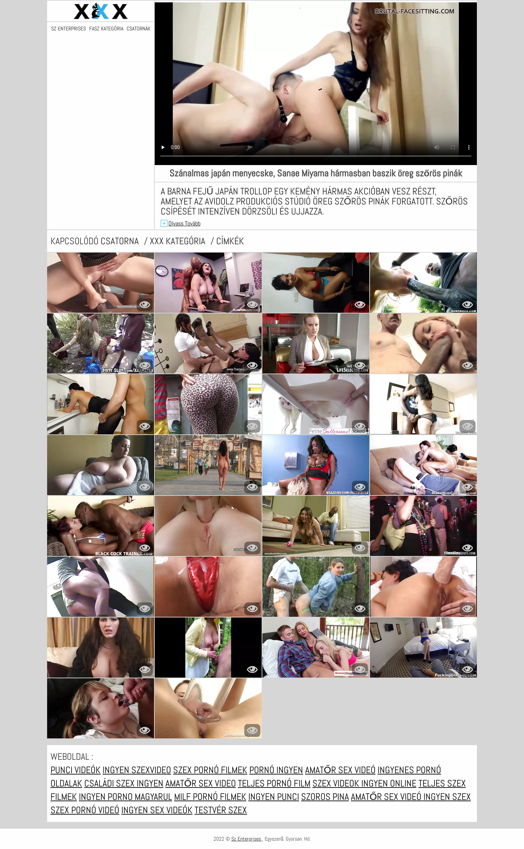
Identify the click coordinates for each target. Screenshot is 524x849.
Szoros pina (325, 797)
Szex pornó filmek (210, 770)
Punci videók (75, 770)
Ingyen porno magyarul (125, 797)
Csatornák (138, 28)
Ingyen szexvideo (137, 770)
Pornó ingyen (276, 770)
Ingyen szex (447, 797)
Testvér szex (220, 810)
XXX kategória (178, 241)
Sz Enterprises (68, 28)
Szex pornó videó (84, 810)
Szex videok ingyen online (364, 783)
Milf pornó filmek (210, 797)
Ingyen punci (273, 797)
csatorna (121, 241)
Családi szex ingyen (123, 783)
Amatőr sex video (200, 783)
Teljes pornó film (274, 783)
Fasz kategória (106, 28)
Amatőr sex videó (340, 770)
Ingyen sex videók (156, 810)
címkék (230, 241)
